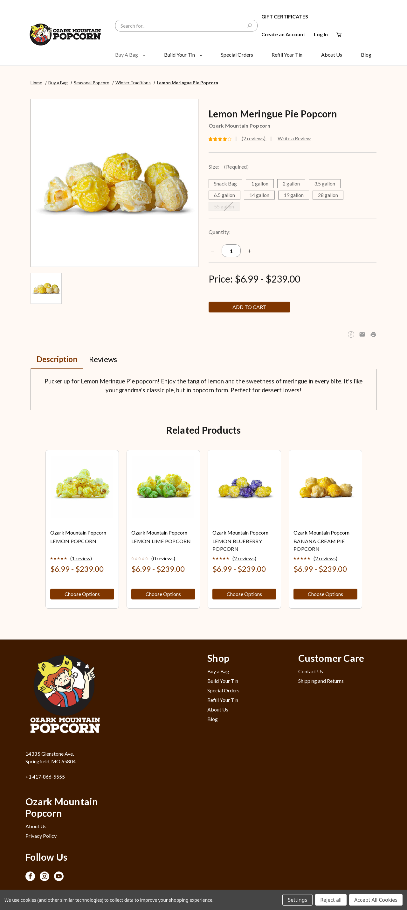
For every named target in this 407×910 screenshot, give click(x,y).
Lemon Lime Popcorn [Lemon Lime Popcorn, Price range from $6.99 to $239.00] (161, 541)
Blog (366, 55)
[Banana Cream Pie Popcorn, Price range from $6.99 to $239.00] (325, 487)
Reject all (330, 899)
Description (57, 359)
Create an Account (283, 34)
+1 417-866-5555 (45, 777)
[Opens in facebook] (351, 334)
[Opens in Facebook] (30, 876)
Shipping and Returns (321, 681)
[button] (373, 334)
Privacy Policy (41, 836)
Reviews (103, 359)
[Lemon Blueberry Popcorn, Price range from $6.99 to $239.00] (244, 487)
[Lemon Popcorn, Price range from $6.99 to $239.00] (82, 487)
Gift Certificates (284, 16)
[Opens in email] (362, 334)
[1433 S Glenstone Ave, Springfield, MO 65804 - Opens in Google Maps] (67, 757)
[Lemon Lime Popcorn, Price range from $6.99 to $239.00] (163, 487)
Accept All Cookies (375, 899)
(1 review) (81, 558)
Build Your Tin (183, 55)
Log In (321, 34)
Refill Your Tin (287, 55)
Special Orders (237, 55)
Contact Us (310, 671)
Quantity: (220, 232)
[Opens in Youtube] (59, 876)
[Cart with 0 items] (338, 34)
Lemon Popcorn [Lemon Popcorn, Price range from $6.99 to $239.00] (73, 541)
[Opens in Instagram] (44, 876)
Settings (297, 899)
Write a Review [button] (294, 138)
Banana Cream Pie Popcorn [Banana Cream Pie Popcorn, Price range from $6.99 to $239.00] (319, 545)
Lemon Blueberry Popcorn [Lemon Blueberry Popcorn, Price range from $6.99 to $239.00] (237, 545)
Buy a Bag (130, 55)
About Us (331, 55)
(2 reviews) (253, 138)
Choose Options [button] (82, 594)
